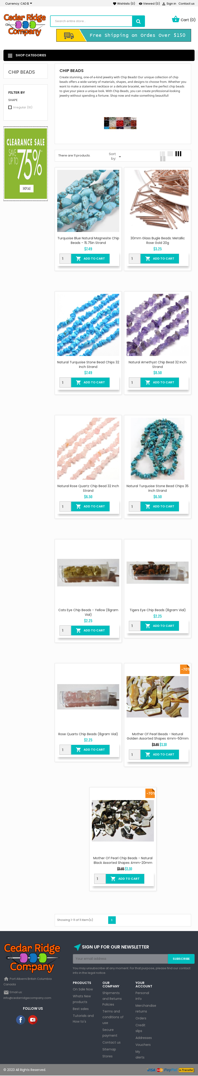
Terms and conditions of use (113, 1017)
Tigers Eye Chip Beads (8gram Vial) (158, 610)
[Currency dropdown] (27, 3)
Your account (144, 985)
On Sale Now (83, 989)
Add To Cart (90, 259)
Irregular (22, 108)
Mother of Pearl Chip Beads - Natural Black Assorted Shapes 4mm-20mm (123, 860)
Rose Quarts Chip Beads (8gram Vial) (88, 734)
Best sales (81, 1009)
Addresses (144, 1038)
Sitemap (109, 1049)
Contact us (186, 3)
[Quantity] (65, 259)
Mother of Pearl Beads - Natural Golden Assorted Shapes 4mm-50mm (158, 736)
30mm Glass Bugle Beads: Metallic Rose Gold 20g (157, 241)
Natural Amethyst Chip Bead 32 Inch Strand (158, 364)
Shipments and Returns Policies (112, 999)
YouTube (33, 1020)
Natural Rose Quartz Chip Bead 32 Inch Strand (88, 488)
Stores (107, 1056)
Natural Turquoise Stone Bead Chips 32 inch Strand (88, 364)
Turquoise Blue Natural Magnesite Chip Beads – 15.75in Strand (88, 241)
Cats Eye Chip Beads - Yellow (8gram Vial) (88, 612)
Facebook (21, 1020)
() (124, 3)
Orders (141, 1018)
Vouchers (143, 1045)
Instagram (45, 1020)
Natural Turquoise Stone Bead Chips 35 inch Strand (158, 488)
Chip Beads (21, 72)
